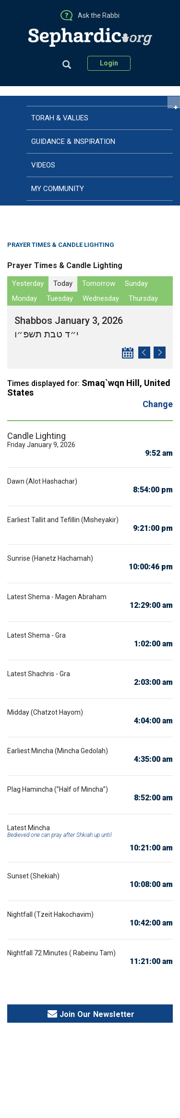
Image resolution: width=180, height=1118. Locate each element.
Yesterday (28, 283)
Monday (24, 298)
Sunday (136, 283)
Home (35, 100)
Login (109, 63)
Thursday (143, 298)
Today (62, 283)
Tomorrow (98, 283)
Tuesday (60, 298)
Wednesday (101, 298)
